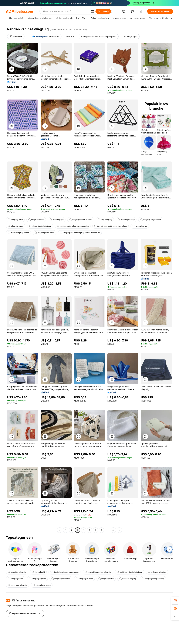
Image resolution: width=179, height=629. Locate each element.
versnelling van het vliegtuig (98, 572)
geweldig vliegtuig (17, 572)
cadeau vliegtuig (127, 578)
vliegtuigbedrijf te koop (153, 578)
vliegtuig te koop (126, 219)
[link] (175, 601)
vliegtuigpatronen (42, 585)
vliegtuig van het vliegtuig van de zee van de (80, 233)
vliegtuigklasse (15, 578)
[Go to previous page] (59, 530)
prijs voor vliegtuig (157, 572)
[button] (92, 11)
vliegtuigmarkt (106, 578)
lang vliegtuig (105, 219)
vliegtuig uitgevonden (150, 219)
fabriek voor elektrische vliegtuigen (110, 226)
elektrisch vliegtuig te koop (129, 572)
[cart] (133, 12)
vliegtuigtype (57, 219)
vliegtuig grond (15, 226)
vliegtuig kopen (36, 219)
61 (113, 530)
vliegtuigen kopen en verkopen (64, 572)
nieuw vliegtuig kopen (18, 233)
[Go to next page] (119, 530)
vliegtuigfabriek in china (80, 219)
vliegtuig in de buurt (44, 233)
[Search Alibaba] (65, 11)
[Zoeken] (103, 11)
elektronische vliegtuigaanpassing (73, 226)
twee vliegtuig (139, 226)
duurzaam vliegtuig (17, 585)
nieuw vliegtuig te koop (40, 226)
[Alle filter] (15, 36)
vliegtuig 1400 (15, 219)
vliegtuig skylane (37, 578)
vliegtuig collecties (60, 578)
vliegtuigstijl (38, 572)
